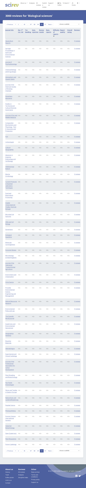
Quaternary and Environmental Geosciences (10, 326)
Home (74, 4)
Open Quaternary (10, 433)
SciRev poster (9, 477)
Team (7, 475)
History (7, 472)
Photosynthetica (10, 411)
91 (45, 24)
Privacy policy (35, 479)
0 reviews (77, 41)
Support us (50, 4)
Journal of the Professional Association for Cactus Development (10, 366)
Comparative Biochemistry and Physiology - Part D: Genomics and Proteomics (10, 127)
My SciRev (59, 4)
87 (31, 24)
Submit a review (44, 5)
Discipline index (23, 477)
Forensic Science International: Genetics (10, 418)
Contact (7, 483)
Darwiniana (9, 230)
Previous (9, 24)
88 (34, 24)
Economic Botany (10, 250)
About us (23, 3)
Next (50, 24)
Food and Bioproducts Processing (9, 195)
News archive (35, 472)
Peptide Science (10, 405)
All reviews (38, 4)
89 (38, 24)
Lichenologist (9, 142)
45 (24, 24)
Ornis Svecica (9, 282)
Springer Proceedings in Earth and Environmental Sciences (10, 53)
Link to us (8, 480)
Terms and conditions (34, 476)
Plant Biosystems (10, 439)
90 (41, 24)
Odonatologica (10, 349)
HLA (6, 137)
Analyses (32, 3)
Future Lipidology (10, 444)
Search (66, 3)
